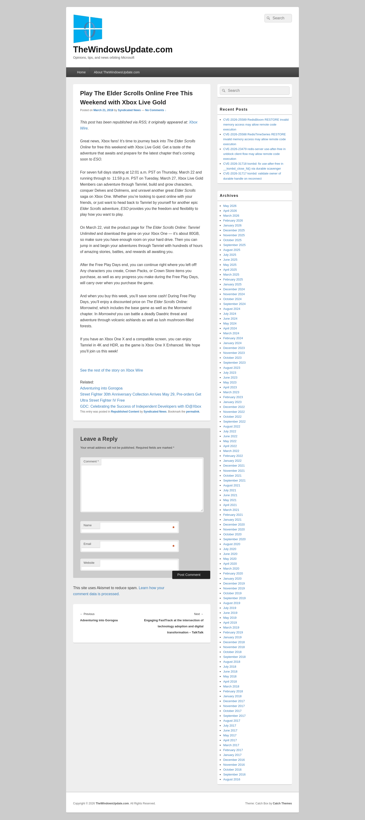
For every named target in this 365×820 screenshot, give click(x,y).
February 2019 (233, 632)
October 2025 (232, 240)
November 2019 (234, 588)
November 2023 (234, 353)
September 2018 (234, 657)
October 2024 (232, 299)
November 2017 (234, 706)
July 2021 (229, 490)
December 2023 (234, 348)
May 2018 (230, 676)
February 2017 (233, 750)
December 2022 (234, 407)
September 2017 (234, 716)
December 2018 (234, 642)
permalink (192, 411)
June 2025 (230, 259)
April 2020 (230, 563)
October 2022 (232, 416)
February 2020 (233, 573)
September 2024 (234, 304)
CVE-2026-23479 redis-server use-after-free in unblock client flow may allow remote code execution (254, 154)
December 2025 (234, 230)
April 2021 (230, 505)
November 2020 (234, 529)
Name (88, 525)
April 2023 (230, 387)
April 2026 (230, 210)
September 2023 (234, 362)
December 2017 (234, 701)
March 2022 (231, 451)
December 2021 (234, 465)
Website (89, 562)
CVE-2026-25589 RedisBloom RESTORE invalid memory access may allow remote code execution (256, 124)
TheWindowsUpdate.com (123, 49)
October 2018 (232, 652)
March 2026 (231, 215)
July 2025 (229, 254)
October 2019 (232, 593)
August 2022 (231, 426)
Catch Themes (282, 803)
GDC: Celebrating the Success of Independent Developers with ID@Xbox (140, 406)
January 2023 (232, 402)
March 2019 (231, 627)
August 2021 (231, 485)
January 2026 (232, 225)
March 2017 (231, 745)
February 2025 (233, 279)
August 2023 (231, 367)
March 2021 (231, 510)
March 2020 (231, 568)
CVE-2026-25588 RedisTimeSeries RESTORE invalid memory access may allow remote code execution (254, 139)
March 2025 (231, 274)
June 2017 (230, 730)
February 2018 (233, 691)
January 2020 (232, 578)
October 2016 (232, 769)
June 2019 (230, 613)
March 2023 (231, 392)
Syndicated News (129, 110)
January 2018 (232, 696)
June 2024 (230, 318)
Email (87, 544)
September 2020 (234, 539)
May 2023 (230, 382)
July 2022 (229, 431)
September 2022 (234, 421)
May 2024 (230, 323)
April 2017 (230, 740)
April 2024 (230, 328)
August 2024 (231, 309)
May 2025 (230, 264)
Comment (91, 461)
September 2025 (234, 245)
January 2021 (232, 519)
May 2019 (230, 617)
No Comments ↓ (155, 110)
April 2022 (230, 446)
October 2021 (232, 475)
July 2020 (229, 549)
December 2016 (234, 760)
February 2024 (233, 338)
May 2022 (230, 441)
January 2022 (232, 460)
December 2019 (234, 583)
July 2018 (229, 666)
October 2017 (232, 711)
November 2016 (234, 764)
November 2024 (234, 294)
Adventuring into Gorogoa (101, 388)
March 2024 (231, 333)
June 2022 (230, 436)
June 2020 (230, 554)
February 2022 (233, 456)
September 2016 (234, 774)
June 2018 (230, 671)
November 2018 (234, 647)
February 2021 (233, 514)
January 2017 (232, 755)
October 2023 (232, 357)
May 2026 (230, 206)
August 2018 (231, 661)
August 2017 (231, 720)
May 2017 (230, 735)
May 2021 (230, 500)
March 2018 (231, 686)
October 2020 (232, 534)
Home (81, 72)
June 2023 (230, 377)
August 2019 (231, 603)
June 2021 (230, 495)
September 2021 (234, 480)
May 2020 (230, 558)
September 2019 (234, 598)
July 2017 (229, 725)
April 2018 (230, 681)
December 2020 (234, 524)
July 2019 (229, 608)
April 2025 (230, 269)
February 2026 (233, 220)
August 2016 (231, 779)
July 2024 (229, 313)
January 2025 (232, 284)
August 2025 (231, 250)
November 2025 (234, 235)
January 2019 (232, 637)
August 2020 (231, 544)
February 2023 (233, 397)
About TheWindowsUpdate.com (117, 72)
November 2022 (234, 411)
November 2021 (234, 470)
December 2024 (234, 289)
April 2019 (230, 622)
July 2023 (229, 372)
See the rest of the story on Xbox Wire (111, 370)
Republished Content (125, 411)
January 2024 (232, 343)
